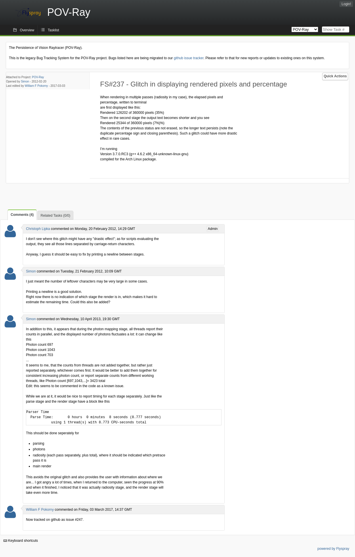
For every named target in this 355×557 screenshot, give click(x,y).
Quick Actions (335, 76)
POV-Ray (38, 77)
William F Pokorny (36, 85)
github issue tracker (188, 58)
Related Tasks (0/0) (55, 216)
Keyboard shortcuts (20, 541)
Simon (25, 81)
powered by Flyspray (333, 549)
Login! (346, 4)
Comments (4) (22, 215)
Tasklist (53, 30)
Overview (27, 30)
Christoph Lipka (38, 229)
